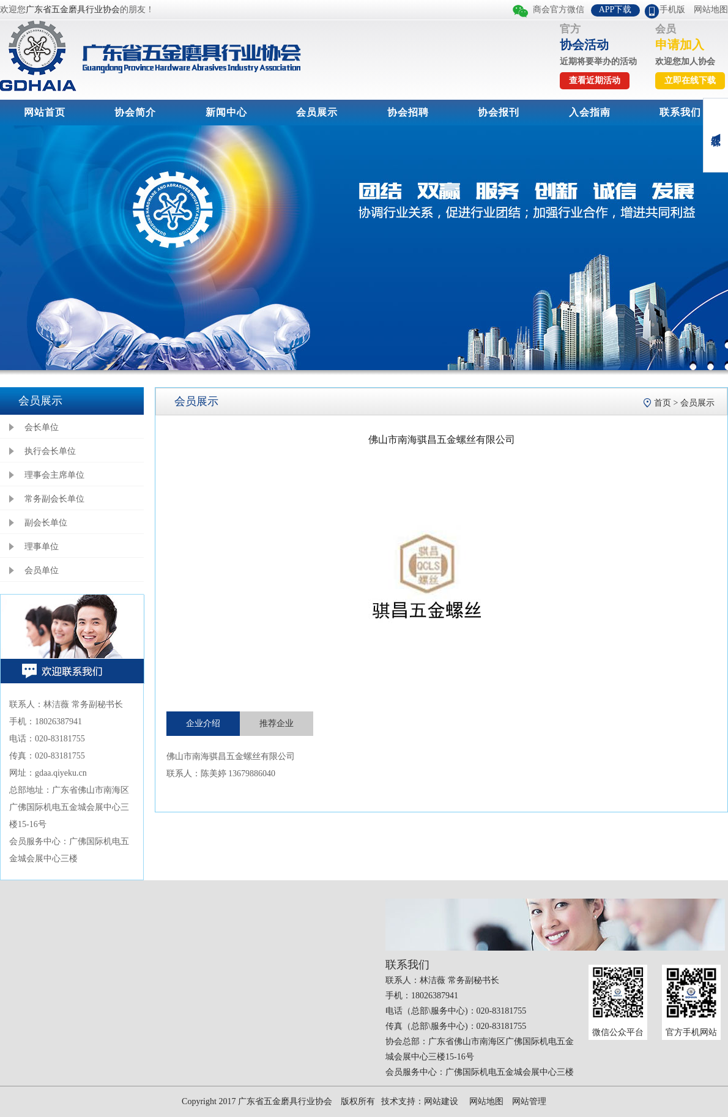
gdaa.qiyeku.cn (61, 772)
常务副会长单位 (54, 498)
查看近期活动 (594, 80)
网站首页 (44, 112)
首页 (662, 402)
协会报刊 (498, 112)
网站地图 (711, 9)
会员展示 (317, 112)
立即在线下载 (690, 80)
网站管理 (529, 1101)
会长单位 (41, 427)
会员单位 (41, 570)
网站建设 (441, 1101)
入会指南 (590, 112)
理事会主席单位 (54, 475)
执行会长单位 (50, 451)
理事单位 (41, 546)
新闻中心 (226, 112)
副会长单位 (45, 522)
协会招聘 (408, 112)
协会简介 (135, 112)
